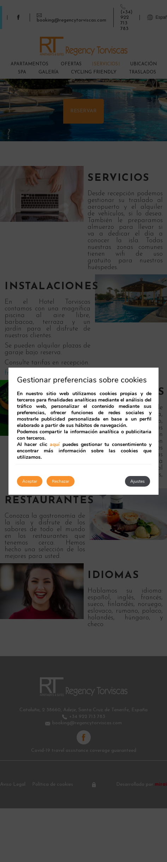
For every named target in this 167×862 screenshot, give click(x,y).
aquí (55, 444)
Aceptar (29, 481)
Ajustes (137, 481)
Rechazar (60, 481)
